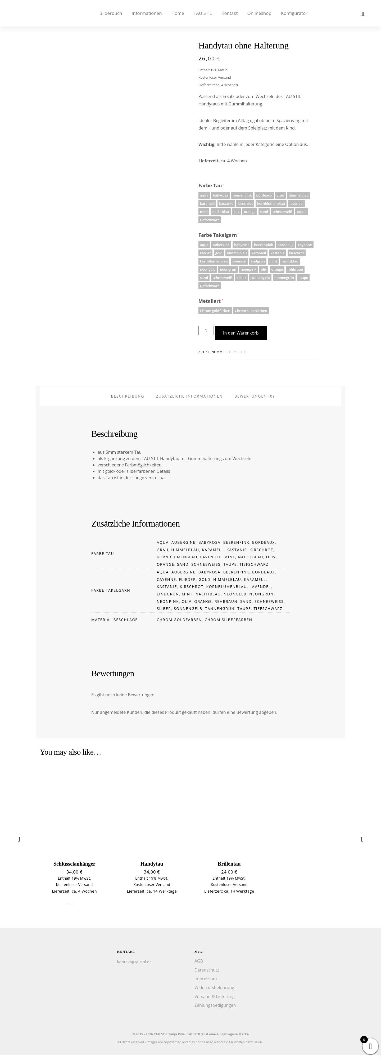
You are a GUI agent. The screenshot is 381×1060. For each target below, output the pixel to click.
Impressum (205, 983)
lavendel (211, 561)
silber (164, 613)
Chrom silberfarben (228, 624)
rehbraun (226, 606)
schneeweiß (205, 569)
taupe (230, 569)
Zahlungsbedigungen (215, 1010)
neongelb (235, 598)
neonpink (168, 606)
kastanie (236, 554)
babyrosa (209, 547)
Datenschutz (206, 975)
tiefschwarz (254, 569)
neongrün (261, 598)
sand (183, 569)
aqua (163, 547)
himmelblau (185, 554)
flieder (187, 584)
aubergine (183, 547)
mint (229, 561)
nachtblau (250, 561)
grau (163, 554)
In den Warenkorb (241, 333)
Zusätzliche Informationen (189, 400)
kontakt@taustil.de (134, 966)
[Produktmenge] (206, 330)
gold (205, 584)
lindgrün (168, 598)
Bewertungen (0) (254, 400)
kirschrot (261, 554)
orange (165, 569)
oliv (271, 561)
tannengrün (219, 613)
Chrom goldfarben (179, 624)
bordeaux (263, 547)
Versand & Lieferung (214, 1001)
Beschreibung (127, 400)
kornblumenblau (177, 561)
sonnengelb (188, 613)
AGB (198, 966)
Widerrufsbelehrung (214, 992)
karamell (213, 554)
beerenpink (236, 547)
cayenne (166, 584)
